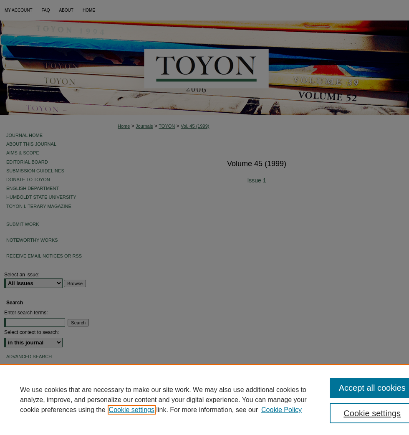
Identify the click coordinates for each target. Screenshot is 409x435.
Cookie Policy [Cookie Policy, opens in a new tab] (281, 409)
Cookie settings (131, 409)
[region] (204, 399)
